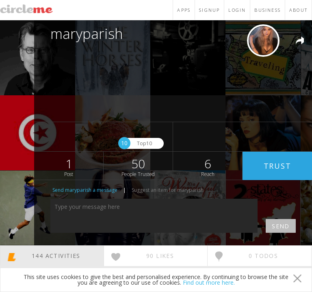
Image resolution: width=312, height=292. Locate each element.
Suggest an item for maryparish (168, 190)
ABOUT (298, 10)
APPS (184, 10)
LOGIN (237, 10)
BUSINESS (267, 10)
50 (138, 166)
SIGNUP (209, 10)
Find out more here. (209, 282)
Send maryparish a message (84, 190)
